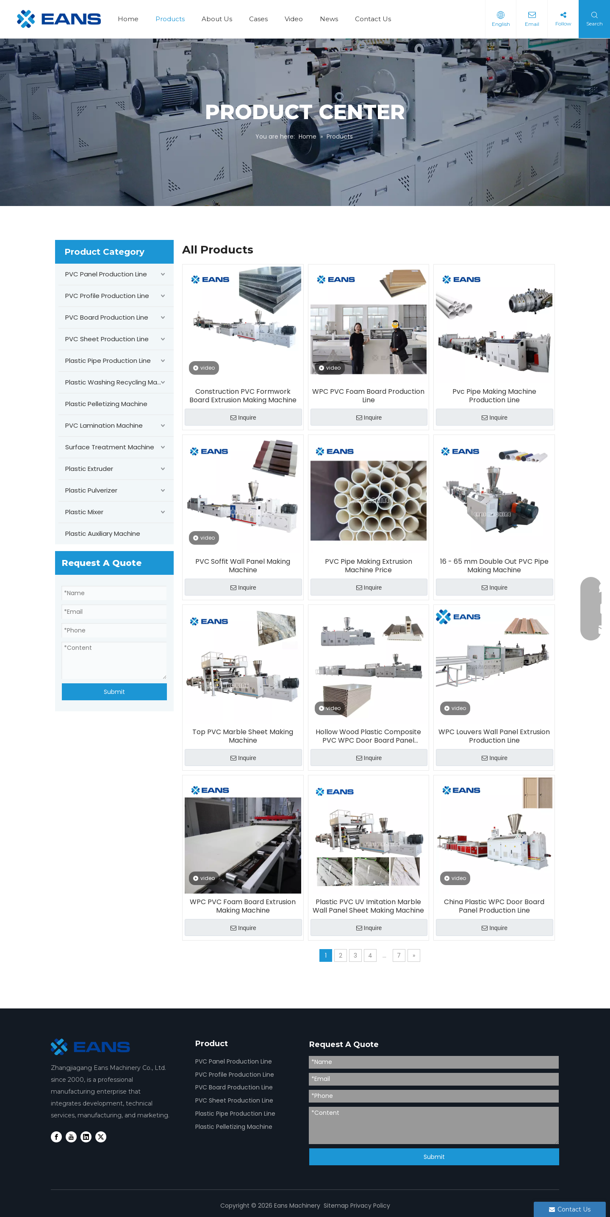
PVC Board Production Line (106, 317)
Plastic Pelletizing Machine (106, 403)
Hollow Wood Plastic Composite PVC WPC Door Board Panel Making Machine (368, 736)
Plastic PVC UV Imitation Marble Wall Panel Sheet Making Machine (368, 906)
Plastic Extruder (89, 468)
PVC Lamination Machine (104, 425)
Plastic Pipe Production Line (108, 360)
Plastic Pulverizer (91, 490)
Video (294, 19)
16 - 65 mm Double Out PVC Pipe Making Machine (494, 565)
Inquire (243, 417)
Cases (258, 19)
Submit (114, 692)
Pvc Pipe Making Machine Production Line (494, 395)
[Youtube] (71, 1136)
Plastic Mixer (84, 511)
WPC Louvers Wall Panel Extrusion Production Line (494, 736)
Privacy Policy (370, 1205)
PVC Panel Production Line (106, 274)
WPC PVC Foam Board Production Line (368, 395)
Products (170, 19)
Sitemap (336, 1205)
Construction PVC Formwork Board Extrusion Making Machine (243, 395)
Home (128, 19)
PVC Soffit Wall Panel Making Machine (242, 565)
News (329, 19)
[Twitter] (100, 1136)
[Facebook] (56, 1136)
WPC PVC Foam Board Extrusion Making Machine (243, 906)
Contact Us (373, 19)
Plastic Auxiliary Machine (102, 533)
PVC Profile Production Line (107, 295)
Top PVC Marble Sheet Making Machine (242, 736)
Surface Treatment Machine (109, 447)
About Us (217, 19)
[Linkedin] (86, 1136)
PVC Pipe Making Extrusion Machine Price (368, 565)
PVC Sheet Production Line (107, 338)
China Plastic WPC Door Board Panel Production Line (494, 906)
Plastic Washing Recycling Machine (119, 382)
